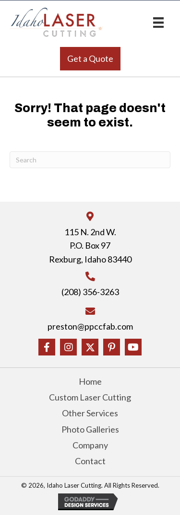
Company (90, 445)
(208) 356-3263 (90, 291)
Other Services (90, 413)
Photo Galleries (90, 429)
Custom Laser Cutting (90, 397)
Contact (90, 461)
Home (90, 381)
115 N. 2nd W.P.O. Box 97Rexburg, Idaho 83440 (90, 246)
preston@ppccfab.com (90, 326)
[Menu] (158, 22)
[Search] (90, 159)
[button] (90, 58)
